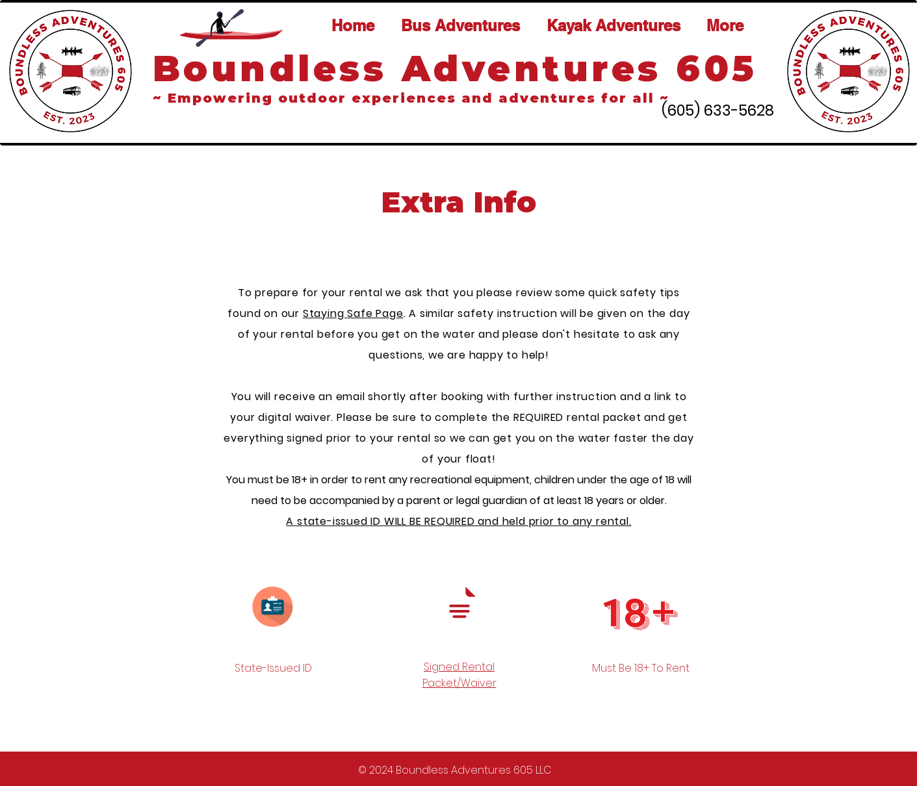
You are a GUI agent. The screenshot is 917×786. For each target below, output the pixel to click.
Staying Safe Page (353, 313)
